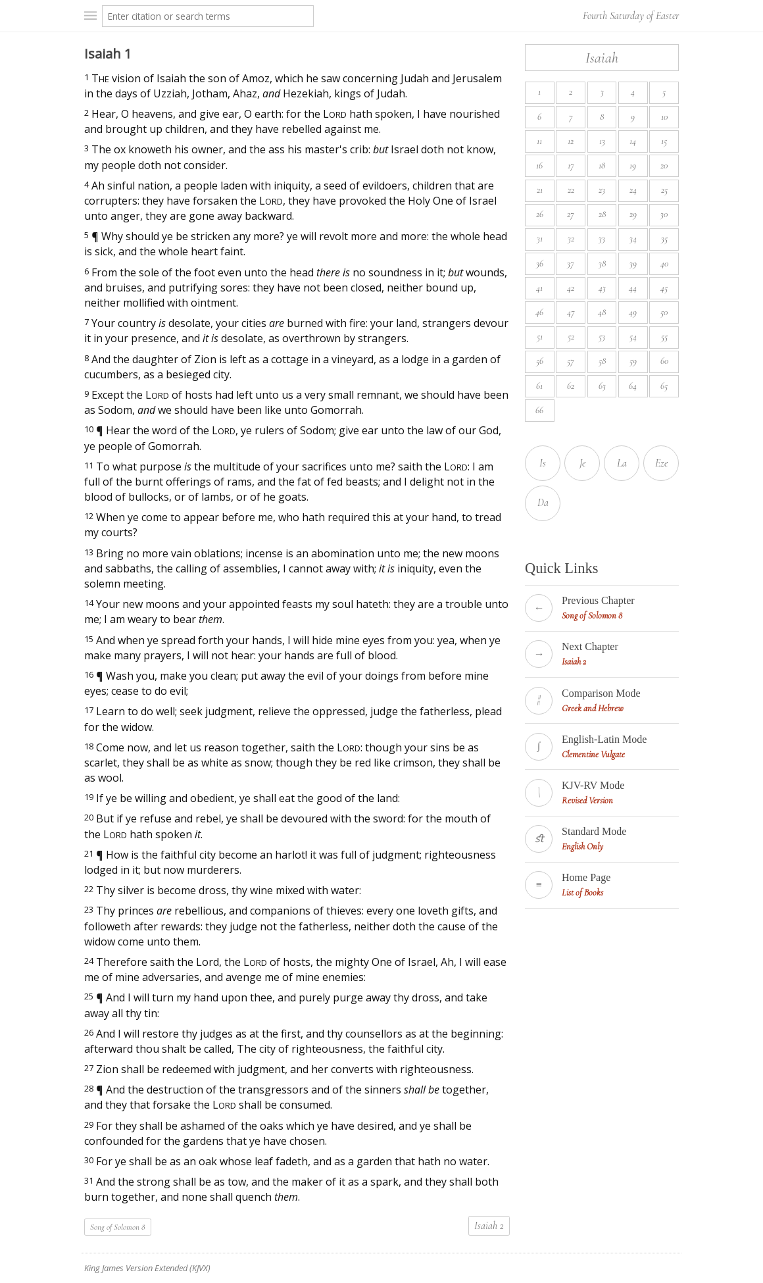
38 (602, 263)
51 (540, 336)
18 (602, 165)
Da (543, 502)
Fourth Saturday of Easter (631, 15)
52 (571, 336)
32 (571, 238)
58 (602, 360)
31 (540, 238)
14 (632, 141)
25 (664, 189)
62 (570, 385)
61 (539, 385)
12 (571, 141)
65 (664, 385)
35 (664, 238)
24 (633, 189)
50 (664, 312)
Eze (661, 463)
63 (602, 385)
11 (539, 141)
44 (633, 287)
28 (602, 214)
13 (602, 141)
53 (602, 336)
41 (539, 287)
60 (664, 360)
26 (539, 214)
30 (664, 214)
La (622, 463)
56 (539, 360)
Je (582, 463)
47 (571, 312)
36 (539, 263)
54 (633, 336)
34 (633, 238)
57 (570, 360)
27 (570, 214)
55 (664, 336)
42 (570, 287)
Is (542, 463)
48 (602, 312)
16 (539, 165)
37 (570, 263)
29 (633, 214)
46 (539, 312)
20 (664, 165)
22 (571, 189)
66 (539, 410)
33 (602, 238)
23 (602, 189)
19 (632, 165)
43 (602, 287)
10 (664, 116)
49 (633, 312)
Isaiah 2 (489, 1225)
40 (664, 263)
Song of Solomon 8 (117, 1227)
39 (633, 263)
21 (540, 189)
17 (571, 165)
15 (664, 141)
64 (633, 385)
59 (633, 360)
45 (664, 287)
